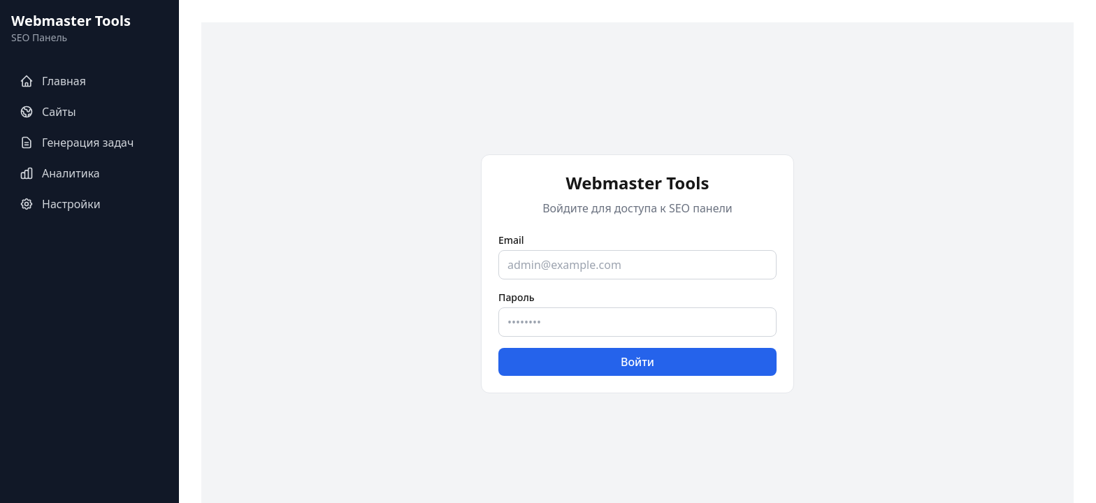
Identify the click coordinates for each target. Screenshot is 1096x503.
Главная (53, 81)
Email (511, 240)
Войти (637, 362)
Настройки (60, 204)
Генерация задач (77, 142)
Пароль (516, 297)
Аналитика (60, 173)
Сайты (48, 111)
